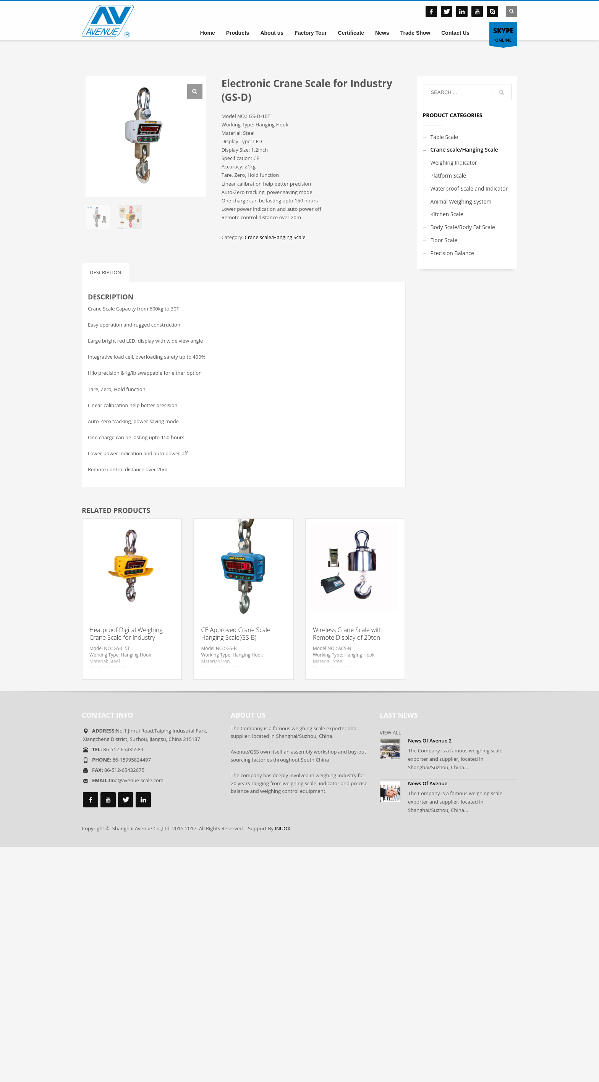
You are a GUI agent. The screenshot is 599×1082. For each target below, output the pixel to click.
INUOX (282, 828)
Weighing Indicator (454, 162)
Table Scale (444, 137)
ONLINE (503, 34)
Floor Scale (444, 240)
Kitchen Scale (447, 214)
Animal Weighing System (461, 201)
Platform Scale (448, 175)
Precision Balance (452, 253)
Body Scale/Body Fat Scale (463, 227)
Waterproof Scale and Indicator (469, 188)
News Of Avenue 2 (430, 740)
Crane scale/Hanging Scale (274, 237)
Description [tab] (105, 272)
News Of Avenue (427, 783)
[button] (194, 91)
